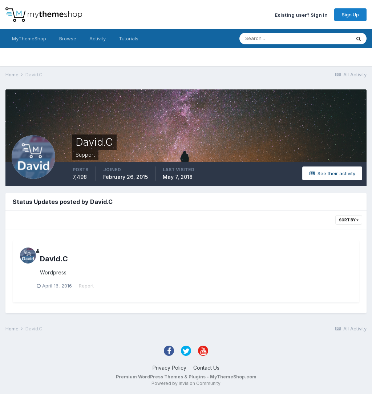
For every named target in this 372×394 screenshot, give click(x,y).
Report (89, 286)
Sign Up (350, 14)
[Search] (271, 38)
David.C (54, 258)
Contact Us (206, 368)
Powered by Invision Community (186, 383)
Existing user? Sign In (301, 14)
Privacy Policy (169, 368)
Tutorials (128, 38)
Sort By (349, 220)
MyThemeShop (29, 38)
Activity (97, 38)
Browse (67, 38)
